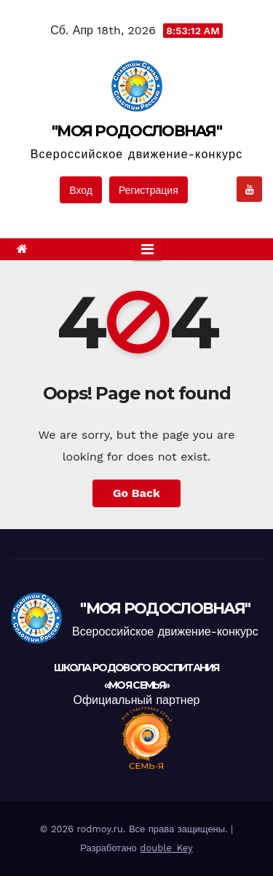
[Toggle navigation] (147, 249)
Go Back (136, 493)
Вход (80, 190)
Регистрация (148, 190)
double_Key (166, 847)
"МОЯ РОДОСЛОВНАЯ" (136, 131)
